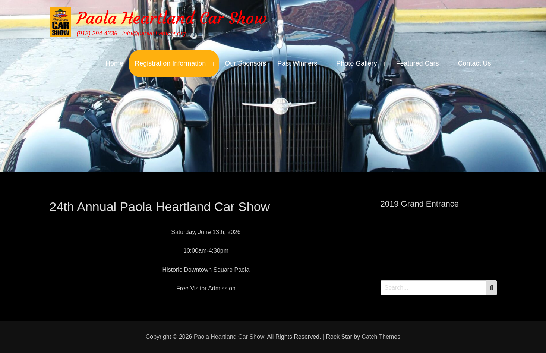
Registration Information (170, 63)
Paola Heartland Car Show (171, 18)
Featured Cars (417, 63)
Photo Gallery (356, 63)
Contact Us (474, 63)
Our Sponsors (245, 63)
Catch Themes (381, 337)
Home (114, 63)
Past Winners (297, 63)
